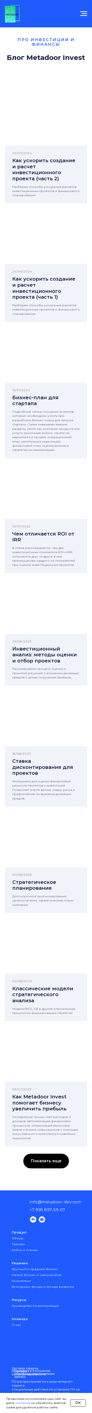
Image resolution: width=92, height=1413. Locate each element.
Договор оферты (25, 1368)
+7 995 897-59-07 (48, 1210)
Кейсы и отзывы (25, 1250)
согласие (22, 1403)
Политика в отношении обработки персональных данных (34, 1374)
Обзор (18, 1238)
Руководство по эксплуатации (35, 1306)
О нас (16, 1325)
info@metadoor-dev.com (55, 1202)
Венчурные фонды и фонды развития (43, 1286)
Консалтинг (21, 1281)
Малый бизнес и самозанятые (37, 1275)
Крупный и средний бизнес (35, 1269)
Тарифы (18, 1244)
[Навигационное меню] (83, 13)
